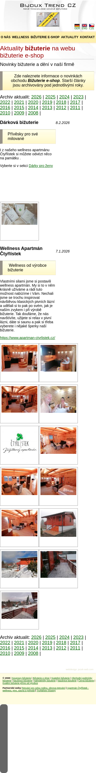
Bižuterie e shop (41, 678)
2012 (61, 107)
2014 (33, 107)
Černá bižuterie (86, 680)
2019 (47, 102)
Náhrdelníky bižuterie (45, 680)
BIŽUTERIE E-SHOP (45, 37)
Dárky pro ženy (41, 166)
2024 (64, 97)
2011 (75, 107)
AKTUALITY (69, 37)
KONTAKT (87, 37)
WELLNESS (20, 37)
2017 (75, 102)
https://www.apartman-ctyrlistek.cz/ (27, 338)
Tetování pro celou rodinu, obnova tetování (43, 688)
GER (77, 27)
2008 (33, 113)
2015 (19, 107)
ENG (84, 27)
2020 (33, 102)
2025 (50, 97)
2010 (5, 113)
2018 (61, 102)
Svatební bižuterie (60, 678)
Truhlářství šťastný (46, 690)
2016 (5, 107)
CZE (91, 27)
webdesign (71, 669)
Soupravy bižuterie (21, 678)
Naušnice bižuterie (22, 680)
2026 (36, 97)
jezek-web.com (85, 669)
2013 (47, 107)
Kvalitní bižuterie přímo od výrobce (20, 683)
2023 (78, 97)
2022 (5, 102)
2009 (19, 113)
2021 (19, 102)
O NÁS (5, 37)
